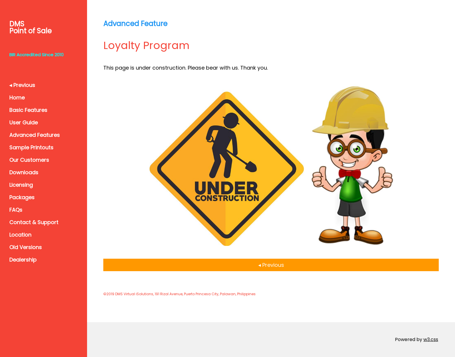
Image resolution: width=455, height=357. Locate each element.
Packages (22, 197)
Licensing (21, 185)
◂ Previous (22, 85)
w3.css (430, 339)
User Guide (23, 122)
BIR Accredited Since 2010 (36, 55)
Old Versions (25, 247)
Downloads (23, 172)
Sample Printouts (31, 147)
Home (17, 97)
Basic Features (28, 110)
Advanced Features (34, 135)
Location (20, 234)
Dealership (23, 259)
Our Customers (29, 160)
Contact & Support (33, 222)
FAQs (15, 209)
